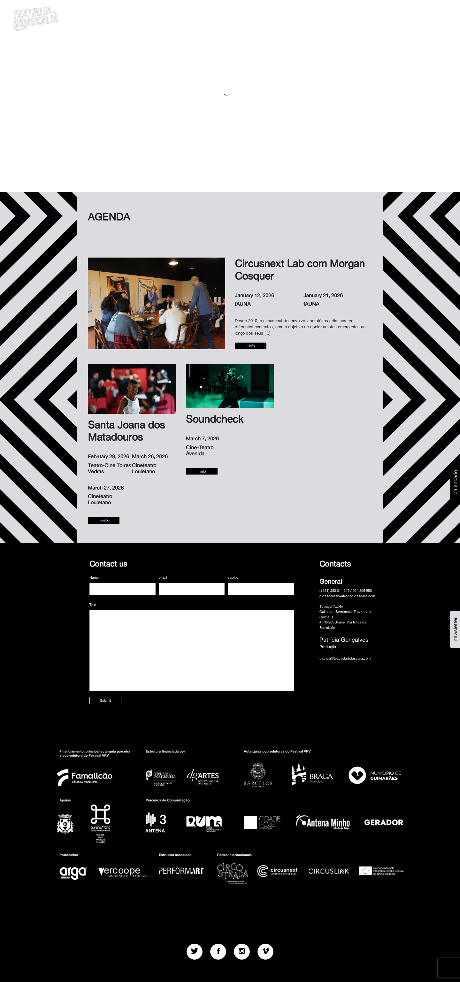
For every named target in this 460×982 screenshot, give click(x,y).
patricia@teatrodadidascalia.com (345, 658)
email (163, 577)
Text (92, 605)
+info (251, 346)
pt (404, 17)
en (412, 17)
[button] (395, 17)
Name (94, 577)
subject (233, 577)
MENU (428, 17)
